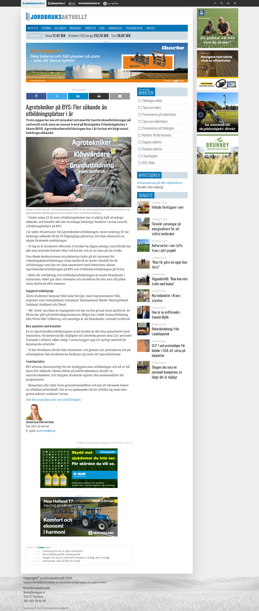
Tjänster (90, 28)
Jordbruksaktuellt (56, 16)
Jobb (102, 28)
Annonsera (115, 28)
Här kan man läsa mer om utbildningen (53, 400)
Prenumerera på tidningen (158, 128)
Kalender (60, 28)
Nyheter (33, 28)
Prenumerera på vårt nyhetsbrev (159, 183)
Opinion (46, 28)
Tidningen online (152, 100)
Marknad (75, 28)
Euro (114, 36)
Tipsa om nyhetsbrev (154, 121)
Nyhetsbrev (149, 175)
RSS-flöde (148, 162)
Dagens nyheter (152, 141)
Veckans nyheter (152, 148)
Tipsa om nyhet (151, 107)
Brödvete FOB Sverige (80, 36)
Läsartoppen (150, 155)
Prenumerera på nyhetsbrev (159, 114)
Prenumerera (134, 28)
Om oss (150, 28)
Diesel (48, 36)
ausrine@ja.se (46, 431)
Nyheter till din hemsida (156, 135)
